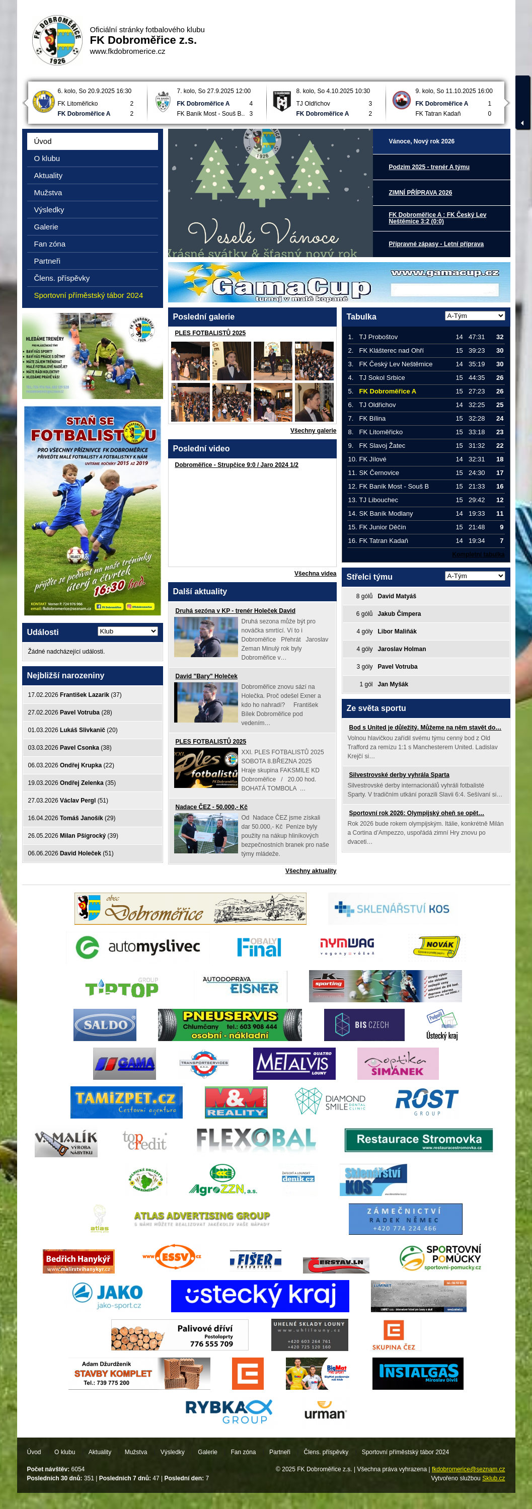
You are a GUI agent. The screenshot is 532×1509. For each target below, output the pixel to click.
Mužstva (48, 192)
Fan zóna (50, 244)
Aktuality (48, 175)
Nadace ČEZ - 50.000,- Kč (212, 807)
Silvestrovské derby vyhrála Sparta (399, 774)
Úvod (43, 141)
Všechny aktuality (310, 871)
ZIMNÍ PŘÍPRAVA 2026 (420, 192)
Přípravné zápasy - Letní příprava (436, 244)
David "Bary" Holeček (207, 676)
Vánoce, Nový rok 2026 (422, 141)
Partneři (47, 261)
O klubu (47, 158)
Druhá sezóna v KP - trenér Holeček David (236, 610)
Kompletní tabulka (478, 554)
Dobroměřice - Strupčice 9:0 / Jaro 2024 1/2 (236, 464)
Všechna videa (315, 573)
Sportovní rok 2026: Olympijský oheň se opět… (417, 813)
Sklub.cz (493, 1478)
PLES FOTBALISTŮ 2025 (210, 333)
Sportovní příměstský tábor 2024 (88, 295)
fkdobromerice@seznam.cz (468, 1469)
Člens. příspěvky (62, 278)
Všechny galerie (313, 430)
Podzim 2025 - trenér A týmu (429, 167)
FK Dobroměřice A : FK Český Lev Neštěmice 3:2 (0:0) (438, 218)
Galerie (46, 226)
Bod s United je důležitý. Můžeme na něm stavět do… (425, 727)
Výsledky (49, 209)
